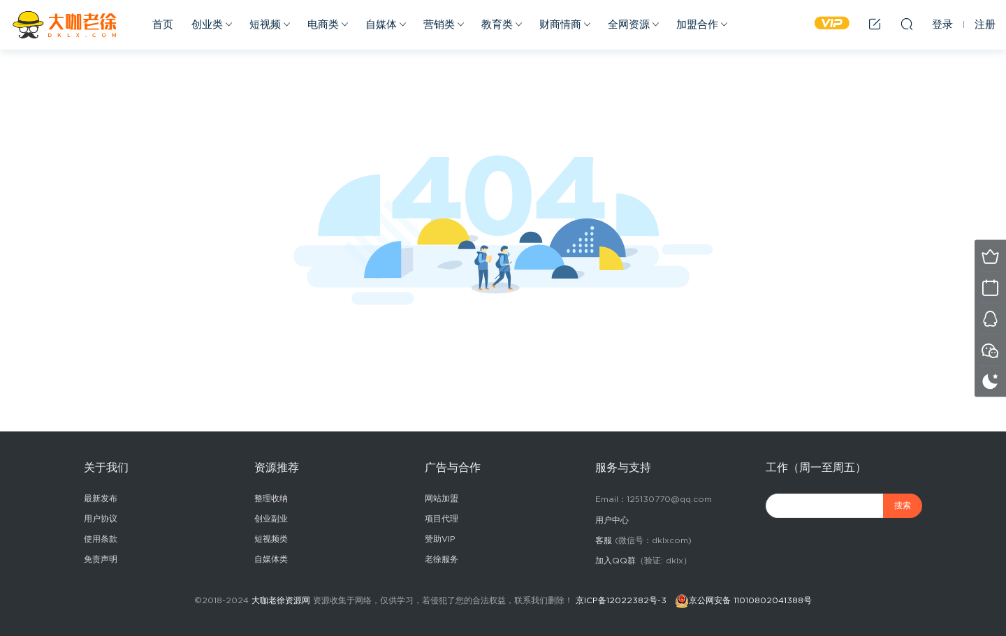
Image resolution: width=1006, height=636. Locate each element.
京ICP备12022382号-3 (621, 600)
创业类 (207, 25)
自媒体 (381, 25)
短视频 (265, 25)
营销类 (439, 25)
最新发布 (100, 498)
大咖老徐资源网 (281, 600)
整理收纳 (271, 498)
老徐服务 (441, 559)
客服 (603, 540)
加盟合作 (697, 25)
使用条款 (100, 539)
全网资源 (629, 25)
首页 (162, 25)
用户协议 (100, 519)
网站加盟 (441, 498)
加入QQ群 (615, 560)
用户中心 (612, 520)
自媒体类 (271, 559)
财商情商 (560, 25)
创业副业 (271, 519)
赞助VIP (440, 539)
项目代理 (441, 519)
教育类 (497, 25)
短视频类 (271, 539)
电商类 (323, 25)
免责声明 (100, 559)
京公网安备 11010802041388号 (750, 600)
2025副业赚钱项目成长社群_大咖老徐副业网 (66, 24)
